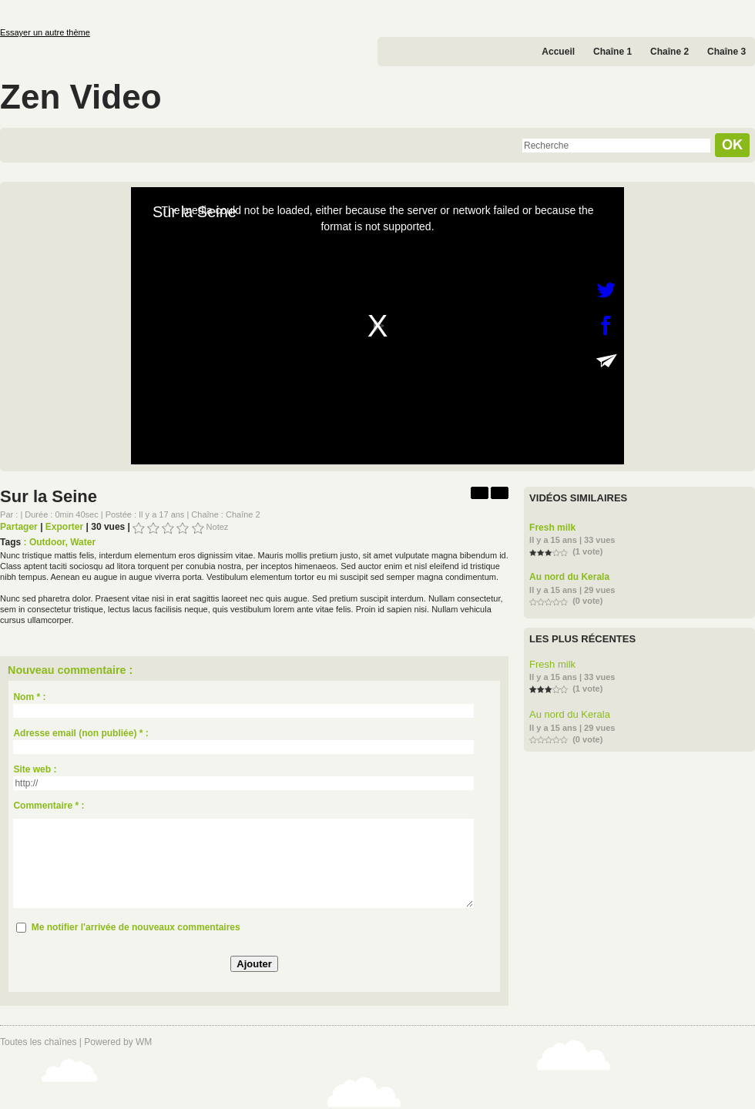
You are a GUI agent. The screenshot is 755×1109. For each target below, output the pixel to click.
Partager (19, 526)
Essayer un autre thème (45, 32)
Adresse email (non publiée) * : (80, 733)
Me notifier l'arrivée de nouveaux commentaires (136, 927)
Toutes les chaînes (38, 1042)
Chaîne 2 (669, 51)
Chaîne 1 (612, 51)
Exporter (64, 526)
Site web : (34, 769)
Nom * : (29, 697)
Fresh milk (552, 527)
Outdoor (47, 542)
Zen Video (80, 97)
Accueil (558, 51)
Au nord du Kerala (569, 576)
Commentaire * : (48, 805)
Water (83, 542)
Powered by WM (118, 1042)
